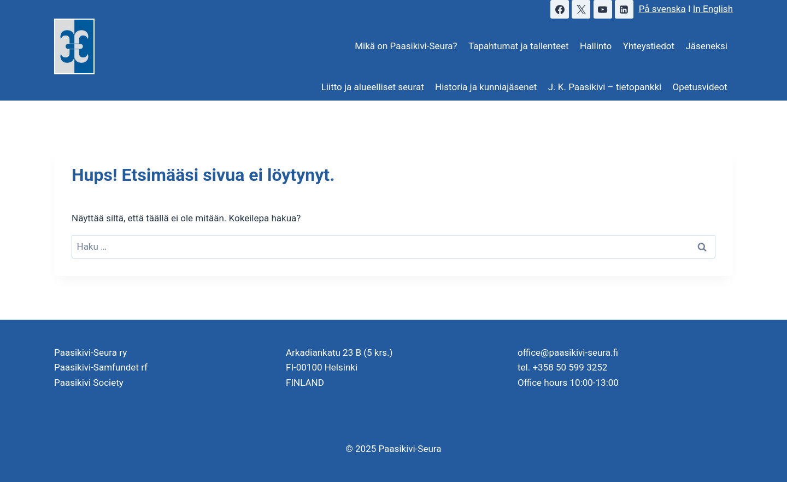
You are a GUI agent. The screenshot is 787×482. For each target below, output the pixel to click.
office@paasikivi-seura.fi (568, 352)
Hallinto (596, 45)
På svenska (662, 8)
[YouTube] (603, 9)
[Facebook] (559, 9)
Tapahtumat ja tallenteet (518, 45)
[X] (581, 9)
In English (713, 8)
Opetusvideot (700, 86)
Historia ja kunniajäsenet (486, 86)
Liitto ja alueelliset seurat (372, 86)
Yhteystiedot (648, 45)
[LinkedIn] (624, 9)
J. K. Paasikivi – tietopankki (605, 86)
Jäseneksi (706, 45)
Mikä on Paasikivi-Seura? (406, 45)
